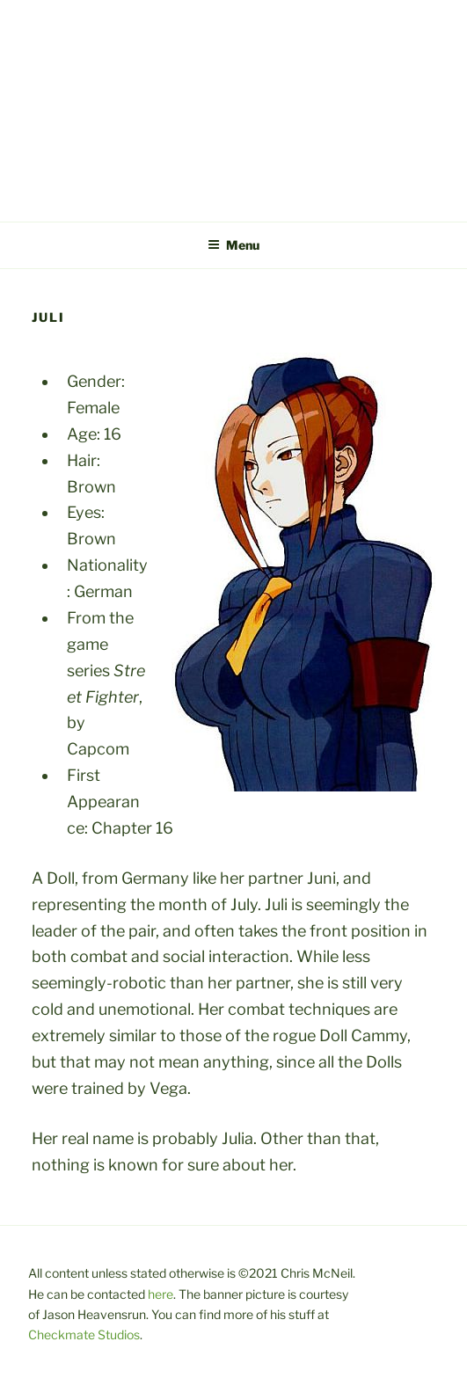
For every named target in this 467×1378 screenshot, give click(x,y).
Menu (233, 244)
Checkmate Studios (84, 1334)
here (160, 1294)
